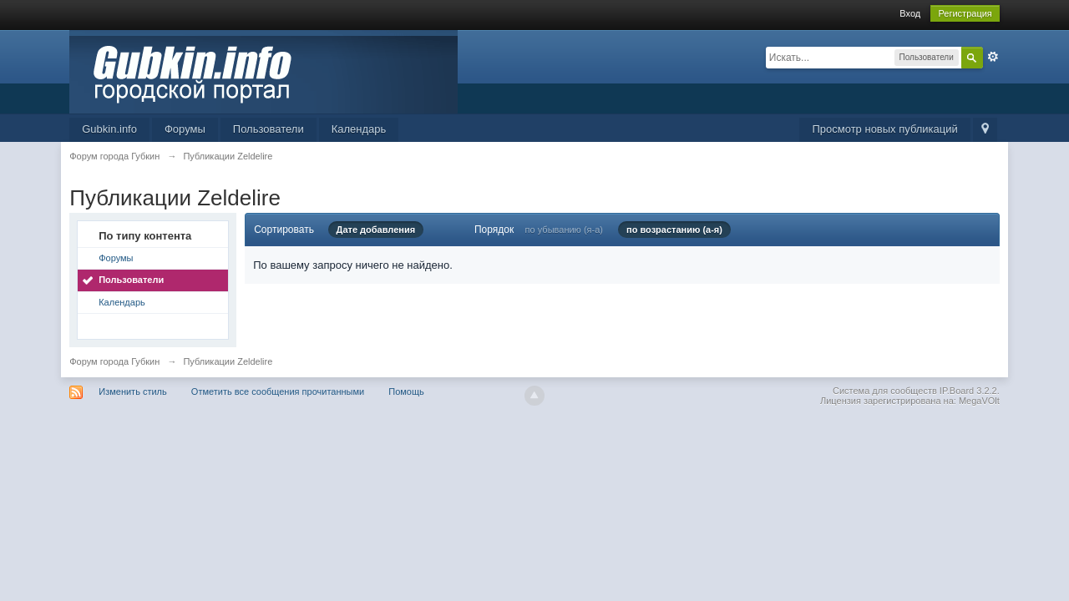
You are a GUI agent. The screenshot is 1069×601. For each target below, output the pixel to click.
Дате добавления (376, 230)
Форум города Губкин (114, 361)
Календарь (359, 129)
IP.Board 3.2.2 (968, 391)
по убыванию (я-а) (564, 230)
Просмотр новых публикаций (884, 129)
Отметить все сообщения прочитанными (277, 391)
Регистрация (964, 13)
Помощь (406, 391)
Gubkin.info (109, 129)
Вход (909, 13)
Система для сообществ (885, 391)
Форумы (185, 129)
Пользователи (268, 129)
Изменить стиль (133, 391)
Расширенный (993, 56)
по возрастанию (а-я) (674, 230)
